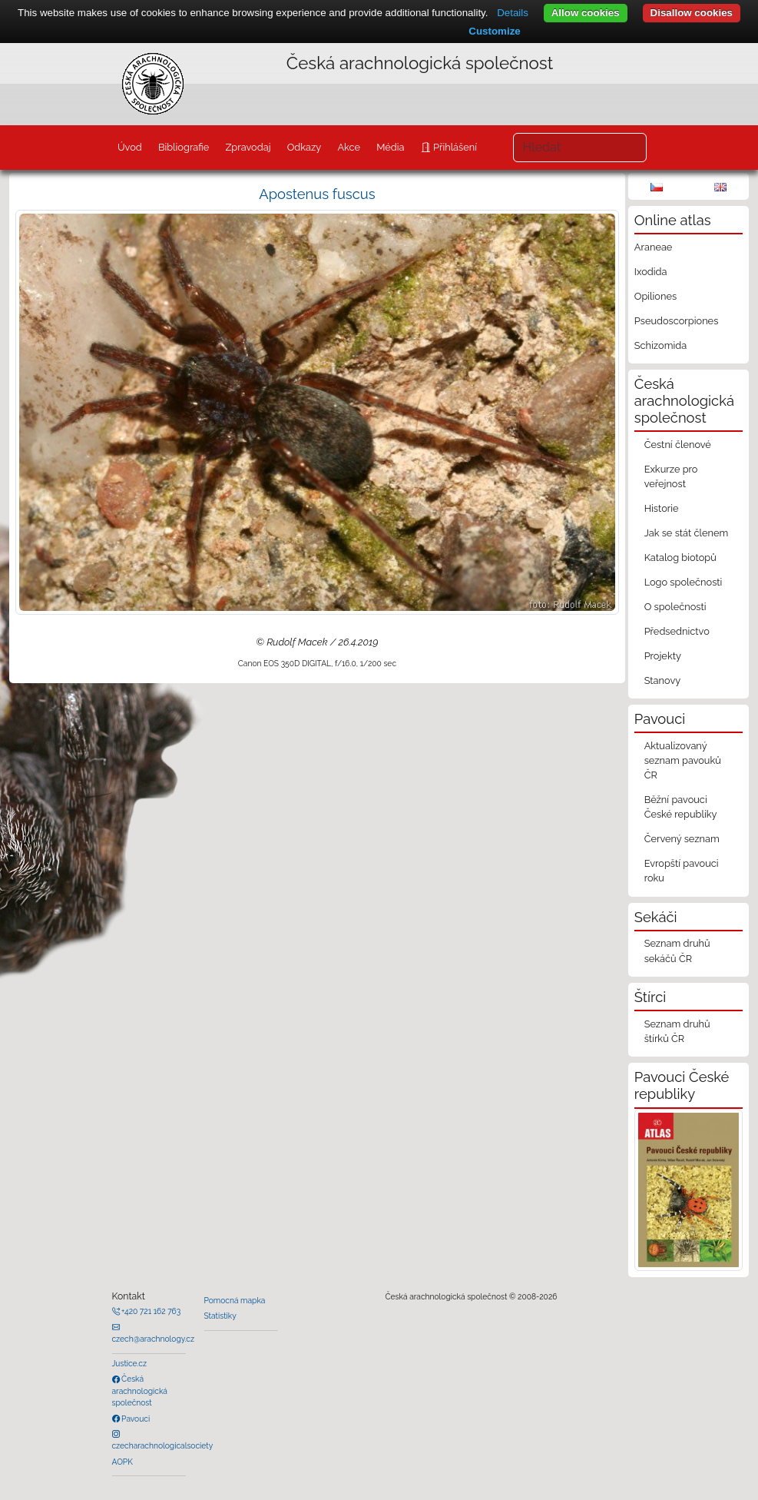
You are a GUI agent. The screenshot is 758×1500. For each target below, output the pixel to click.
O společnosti (675, 606)
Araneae (653, 247)
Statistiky (220, 1315)
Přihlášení (454, 147)
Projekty (662, 656)
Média (390, 147)
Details (512, 12)
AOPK (122, 1461)
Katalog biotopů (680, 557)
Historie (661, 508)
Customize (494, 31)
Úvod (130, 147)
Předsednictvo (677, 631)
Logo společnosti (683, 582)
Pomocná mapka (235, 1300)
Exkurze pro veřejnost (671, 476)
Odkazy (304, 147)
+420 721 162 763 (150, 1311)
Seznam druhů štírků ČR (677, 1031)
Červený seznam (682, 839)
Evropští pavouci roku (681, 871)
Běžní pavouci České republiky (680, 807)
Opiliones (655, 296)
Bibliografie (183, 147)
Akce (348, 147)
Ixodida (650, 271)
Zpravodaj (247, 147)
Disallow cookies (691, 12)
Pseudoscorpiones (676, 321)
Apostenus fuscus (317, 194)
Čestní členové (677, 444)
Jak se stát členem (686, 533)
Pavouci (135, 1418)
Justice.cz (129, 1363)
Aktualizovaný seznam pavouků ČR (682, 760)
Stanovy (662, 680)
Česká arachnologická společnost (139, 1390)
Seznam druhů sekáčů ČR (677, 951)
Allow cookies (585, 12)
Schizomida (660, 345)
